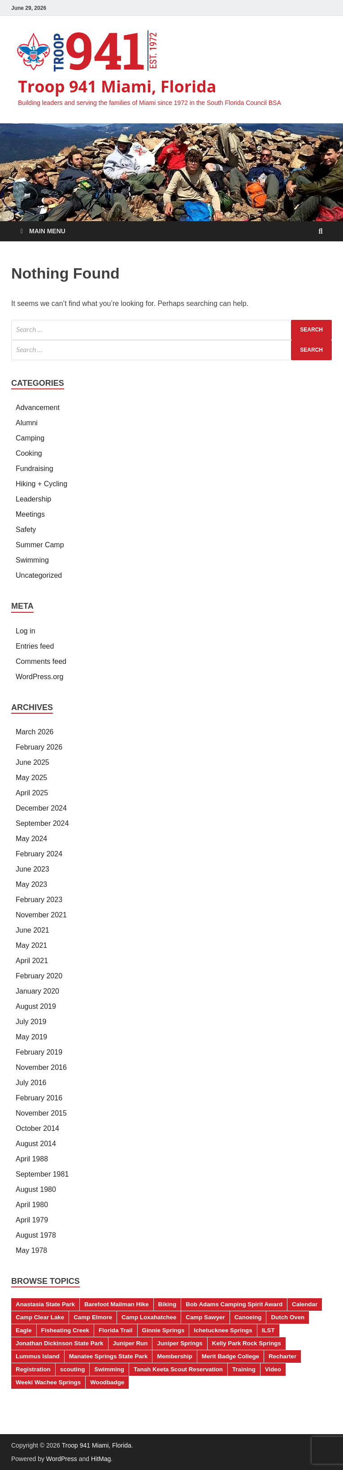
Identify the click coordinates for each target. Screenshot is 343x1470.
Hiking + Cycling (41, 484)
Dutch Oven (287, 1317)
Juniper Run (130, 1343)
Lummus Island (38, 1356)
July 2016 (31, 1082)
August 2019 (36, 1006)
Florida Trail (116, 1330)
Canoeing (248, 1317)
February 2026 (39, 747)
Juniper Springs (179, 1343)
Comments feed (41, 661)
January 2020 (37, 991)
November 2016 (41, 1067)
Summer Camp (40, 545)
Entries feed (35, 646)
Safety (26, 529)
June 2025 (32, 762)
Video (273, 1369)
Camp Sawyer (205, 1317)
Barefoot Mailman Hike (116, 1304)
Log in (25, 631)
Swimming (32, 560)
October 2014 (37, 1128)
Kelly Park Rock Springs (246, 1343)
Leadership (33, 499)
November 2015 (41, 1113)
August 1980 (36, 1189)
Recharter (282, 1356)
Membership (174, 1356)
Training (244, 1369)
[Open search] (320, 231)
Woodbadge (107, 1382)
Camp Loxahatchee (149, 1317)
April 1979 (32, 1220)
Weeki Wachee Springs (48, 1382)
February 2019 (39, 1052)
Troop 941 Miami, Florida (117, 86)
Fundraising (34, 468)
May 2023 (31, 884)
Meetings (30, 514)
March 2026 (35, 732)
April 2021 (32, 960)
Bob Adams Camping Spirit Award (234, 1304)
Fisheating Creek (65, 1330)
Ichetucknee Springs (223, 1330)
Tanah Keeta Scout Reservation (178, 1369)
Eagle (24, 1330)
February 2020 (39, 976)
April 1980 (32, 1204)
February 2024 (39, 854)
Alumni (27, 423)
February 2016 (39, 1098)
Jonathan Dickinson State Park (60, 1343)
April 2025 (32, 793)
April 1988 (32, 1159)
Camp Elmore (93, 1317)
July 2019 (31, 1021)
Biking (167, 1304)
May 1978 (31, 1250)
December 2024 (41, 808)
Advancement (38, 407)
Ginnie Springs (163, 1330)
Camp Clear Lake (40, 1317)
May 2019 (31, 1037)
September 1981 (42, 1174)
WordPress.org (39, 676)
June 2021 (32, 930)
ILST (268, 1330)
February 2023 (39, 899)
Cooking (29, 453)
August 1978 (36, 1235)
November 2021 (41, 915)
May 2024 (31, 838)
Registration (33, 1369)
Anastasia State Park (45, 1304)
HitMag (101, 1458)
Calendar (304, 1304)
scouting (72, 1369)
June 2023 (32, 869)
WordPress (61, 1458)
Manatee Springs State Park (108, 1356)
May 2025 (31, 777)
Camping (30, 438)
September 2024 (42, 823)
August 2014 (36, 1143)
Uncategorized (39, 575)
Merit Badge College (230, 1356)
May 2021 (31, 945)
